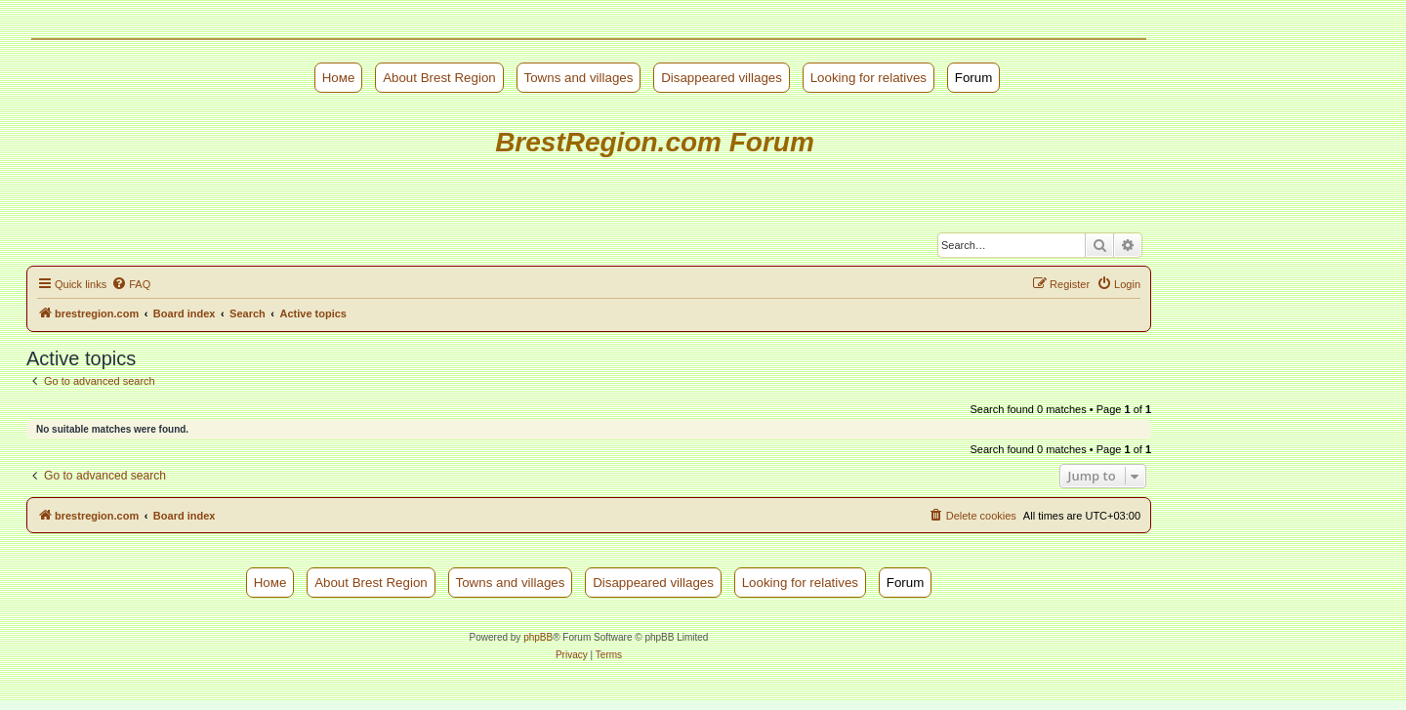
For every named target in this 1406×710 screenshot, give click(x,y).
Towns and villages (579, 77)
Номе (338, 77)
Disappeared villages (721, 77)
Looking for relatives (868, 77)
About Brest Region (439, 77)
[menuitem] (130, 284)
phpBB (538, 637)
